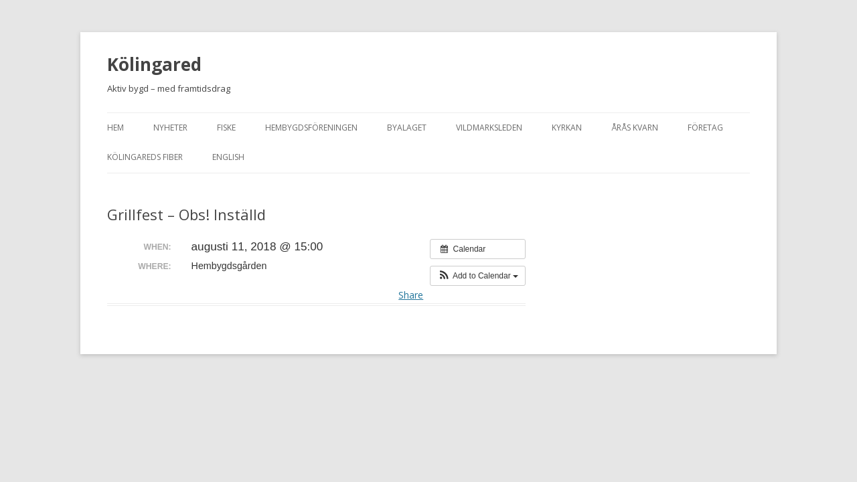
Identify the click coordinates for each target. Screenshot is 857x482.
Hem (115, 127)
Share (410, 295)
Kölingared (154, 64)
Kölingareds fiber (145, 157)
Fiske (226, 127)
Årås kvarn (634, 127)
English (228, 157)
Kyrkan (567, 127)
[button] (478, 275)
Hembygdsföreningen (311, 127)
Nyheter (170, 127)
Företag (705, 127)
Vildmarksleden (489, 127)
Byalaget (406, 127)
